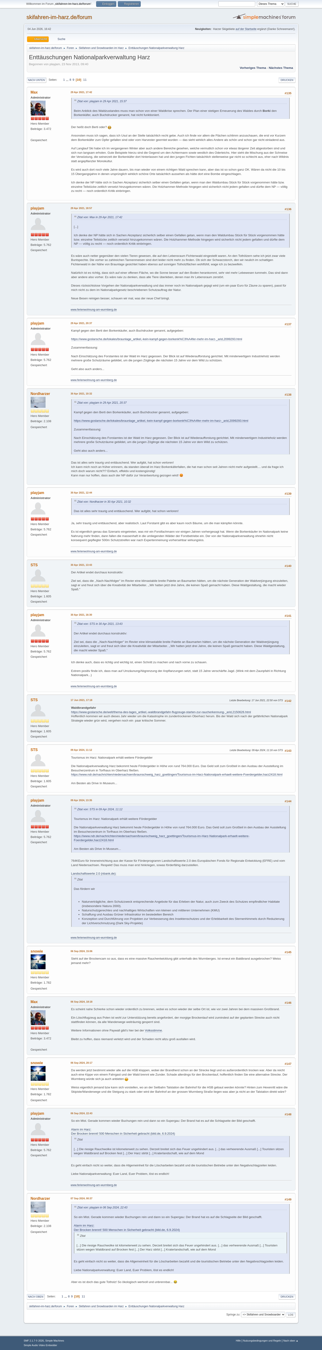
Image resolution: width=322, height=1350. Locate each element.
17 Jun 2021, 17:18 (81, 700)
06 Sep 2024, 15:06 (81, 951)
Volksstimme (153, 1030)
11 (85, 79)
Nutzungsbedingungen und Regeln (262, 1340)
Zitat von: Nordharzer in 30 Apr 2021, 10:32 (104, 501)
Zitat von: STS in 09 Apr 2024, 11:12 (99, 809)
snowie (37, 951)
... (67, 79)
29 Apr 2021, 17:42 (81, 92)
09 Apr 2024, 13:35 (81, 800)
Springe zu (232, 1314)
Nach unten (36, 80)
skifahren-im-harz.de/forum (59, 17)
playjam (37, 208)
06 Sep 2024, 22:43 (81, 1113)
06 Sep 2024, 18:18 (81, 1001)
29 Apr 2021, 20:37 (81, 323)
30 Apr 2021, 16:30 (81, 614)
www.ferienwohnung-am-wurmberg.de (94, 309)
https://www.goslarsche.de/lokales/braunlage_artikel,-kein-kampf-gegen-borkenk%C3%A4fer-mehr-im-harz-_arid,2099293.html (156, 339)
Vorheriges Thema (253, 68)
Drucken (287, 80)
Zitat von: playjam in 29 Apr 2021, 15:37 (102, 101)
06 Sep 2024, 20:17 (81, 1062)
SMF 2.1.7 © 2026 (34, 1340)
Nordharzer (40, 394)
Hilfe (238, 1340)
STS (34, 565)
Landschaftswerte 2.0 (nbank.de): (93, 873)
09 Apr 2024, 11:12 (81, 750)
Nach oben (35, 1296)
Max (34, 92)
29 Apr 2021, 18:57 (81, 208)
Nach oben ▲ (290, 1340)
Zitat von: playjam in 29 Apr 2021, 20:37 (102, 402)
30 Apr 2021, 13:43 (81, 565)
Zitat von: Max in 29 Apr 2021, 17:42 (99, 217)
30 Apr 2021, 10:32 (81, 393)
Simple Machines (54, 1340)
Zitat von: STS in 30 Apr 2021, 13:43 (99, 623)
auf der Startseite (245, 29)
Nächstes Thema (281, 68)
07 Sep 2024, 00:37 (81, 1198)
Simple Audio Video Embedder (40, 1345)
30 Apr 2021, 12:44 (81, 492)
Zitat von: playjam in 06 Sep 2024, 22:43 (102, 1207)
